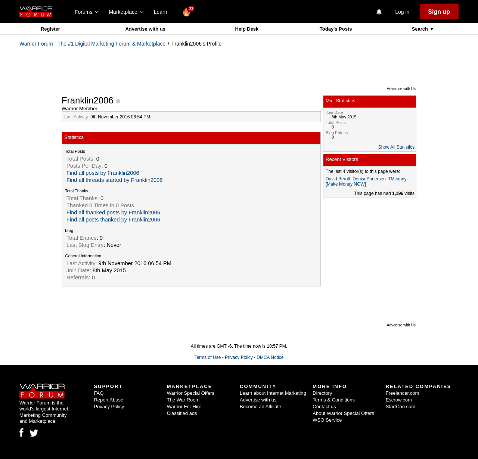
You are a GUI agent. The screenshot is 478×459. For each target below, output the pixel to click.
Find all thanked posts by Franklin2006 (113, 212)
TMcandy (397, 179)
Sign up (439, 12)
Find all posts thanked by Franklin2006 (113, 220)
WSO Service (327, 420)
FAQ (98, 393)
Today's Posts (336, 29)
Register (50, 29)
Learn (162, 12)
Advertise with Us (401, 89)
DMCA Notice (270, 357)
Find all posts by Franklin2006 (102, 173)
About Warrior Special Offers (343, 413)
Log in (402, 12)
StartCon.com (400, 406)
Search (420, 29)
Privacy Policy (239, 357)
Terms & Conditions (334, 400)
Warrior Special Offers (190, 393)
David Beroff (338, 179)
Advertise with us (145, 29)
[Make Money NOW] (346, 184)
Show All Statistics (396, 147)
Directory (322, 393)
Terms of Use (208, 357)
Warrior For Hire (184, 406)
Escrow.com (399, 400)
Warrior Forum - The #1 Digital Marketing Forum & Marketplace (92, 44)
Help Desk (246, 29)
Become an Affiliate (260, 406)
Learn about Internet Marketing (273, 393)
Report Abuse (108, 400)
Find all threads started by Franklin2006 (114, 180)
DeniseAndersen (369, 179)
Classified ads (182, 413)
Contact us (324, 406)
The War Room (183, 400)
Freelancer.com (402, 393)
